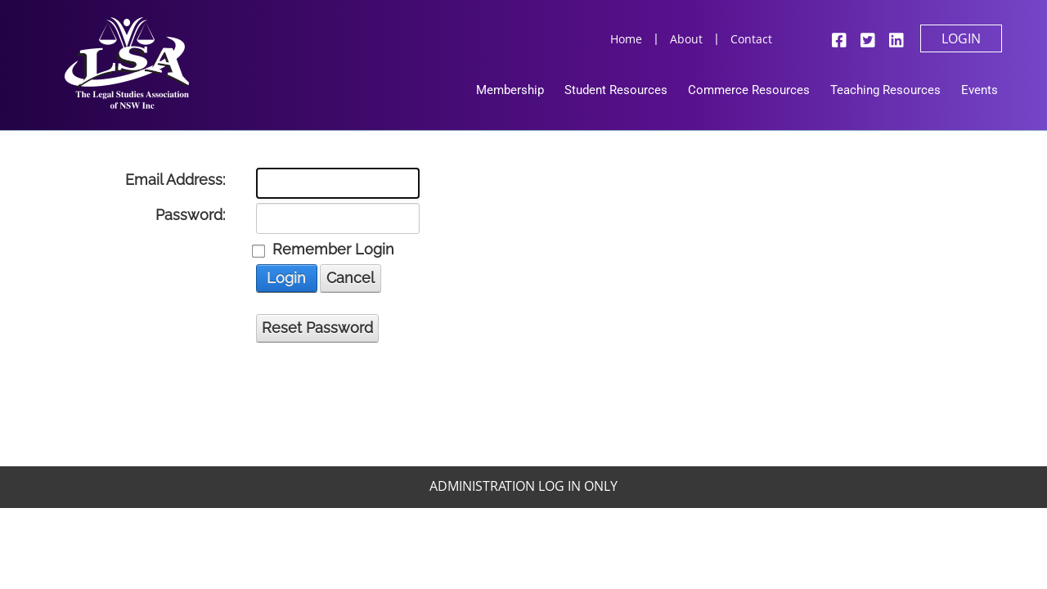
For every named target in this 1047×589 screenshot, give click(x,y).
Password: (190, 215)
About (686, 39)
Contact (751, 39)
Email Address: (175, 180)
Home (626, 39)
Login (961, 38)
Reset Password (317, 327)
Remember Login (333, 249)
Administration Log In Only (523, 486)
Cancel (350, 277)
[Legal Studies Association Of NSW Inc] (126, 61)
